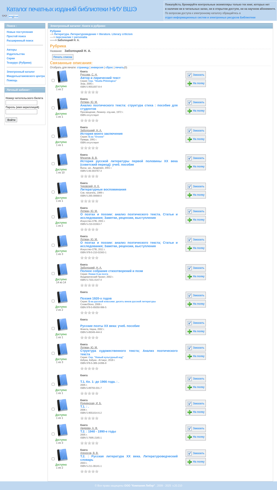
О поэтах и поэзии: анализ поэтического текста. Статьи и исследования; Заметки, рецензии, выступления (129, 216)
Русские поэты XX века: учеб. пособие (110, 326)
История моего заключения (101, 133)
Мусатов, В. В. (89, 157)
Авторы (12, 49)
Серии (11, 58)
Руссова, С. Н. (89, 74)
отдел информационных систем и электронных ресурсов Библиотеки (210, 17)
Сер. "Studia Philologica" (103, 81)
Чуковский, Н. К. (90, 186)
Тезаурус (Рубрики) (19, 62)
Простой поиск (16, 36)
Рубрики (55, 31)
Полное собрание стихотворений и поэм (111, 271)
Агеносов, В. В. (89, 453)
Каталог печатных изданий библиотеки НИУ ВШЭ (71, 9)
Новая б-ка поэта (98, 274)
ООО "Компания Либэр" (140, 485)
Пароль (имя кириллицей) (22, 107)
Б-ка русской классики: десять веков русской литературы (122, 301)
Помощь (12, 80)
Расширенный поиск (20, 40)
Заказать (195, 74)
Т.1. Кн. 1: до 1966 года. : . (99, 381)
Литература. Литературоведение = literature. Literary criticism (93, 34)
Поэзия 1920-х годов (96, 298)
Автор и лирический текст (100, 78)
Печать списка (62, 57)
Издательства (16, 54)
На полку (196, 83)
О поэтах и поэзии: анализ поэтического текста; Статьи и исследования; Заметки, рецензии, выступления (129, 244)
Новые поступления (20, 32)
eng (11, 16)
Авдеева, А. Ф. (89, 428)
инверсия (97, 67)
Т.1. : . (84, 406)
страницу (83, 67)
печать (119, 67)
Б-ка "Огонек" (96, 136)
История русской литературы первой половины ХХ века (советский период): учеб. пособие (129, 162)
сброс (109, 67)
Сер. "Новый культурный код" (106, 357)
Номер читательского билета (24, 98)
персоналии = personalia (71, 37)
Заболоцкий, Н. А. (91, 130)
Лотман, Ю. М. (89, 102)
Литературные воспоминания (103, 189)
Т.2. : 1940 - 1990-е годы (98, 431)
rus (16, 16)
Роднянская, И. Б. (91, 403)
